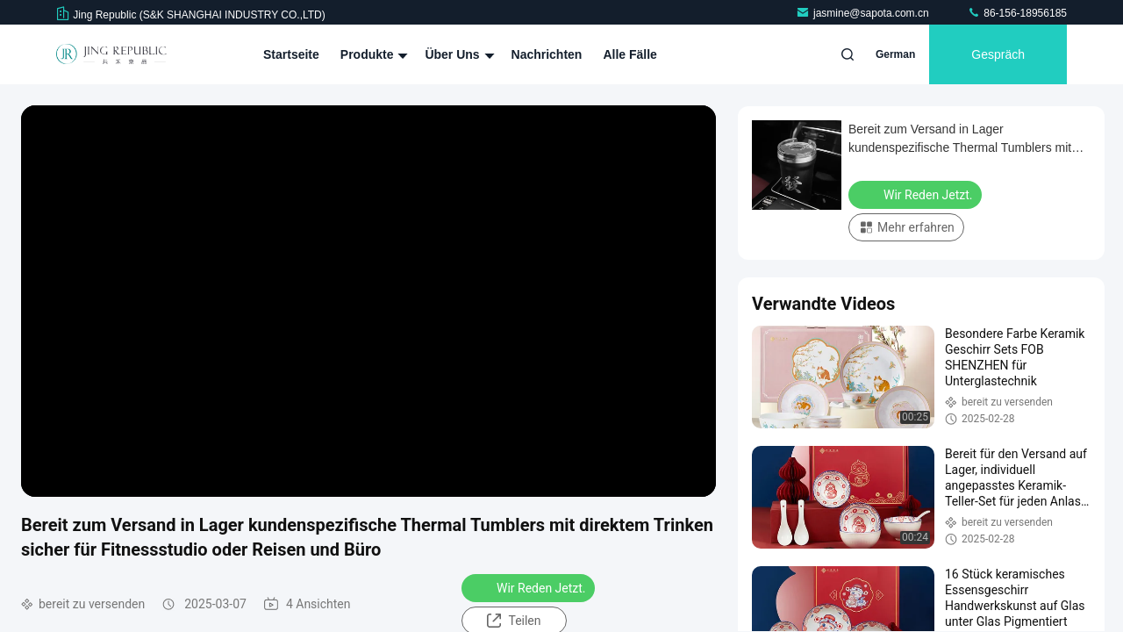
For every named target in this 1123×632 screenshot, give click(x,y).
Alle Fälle (629, 54)
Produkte (372, 54)
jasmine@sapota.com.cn (864, 13)
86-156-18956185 (1017, 13)
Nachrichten (547, 54)
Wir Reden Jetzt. (530, 587)
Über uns (457, 54)
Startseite (291, 54)
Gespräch (998, 54)
